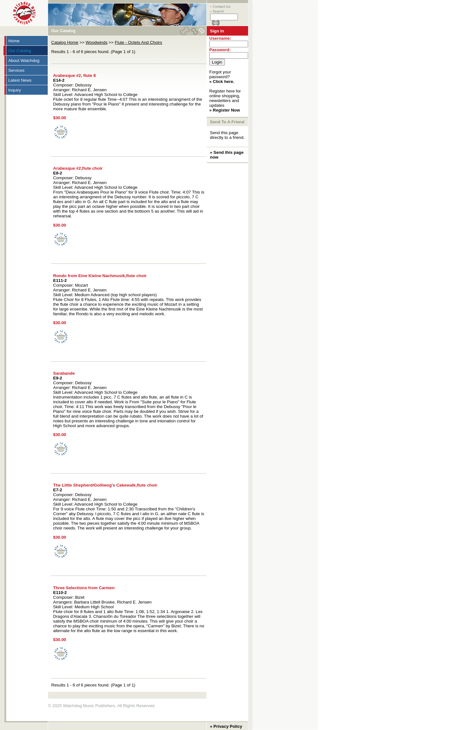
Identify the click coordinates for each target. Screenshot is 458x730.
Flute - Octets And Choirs (138, 42)
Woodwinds (97, 42)
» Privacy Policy (226, 726)
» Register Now (224, 110)
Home (14, 40)
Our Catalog (19, 50)
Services (16, 70)
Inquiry (14, 90)
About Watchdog (23, 60)
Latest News (19, 80)
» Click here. (221, 81)
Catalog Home (64, 42)
